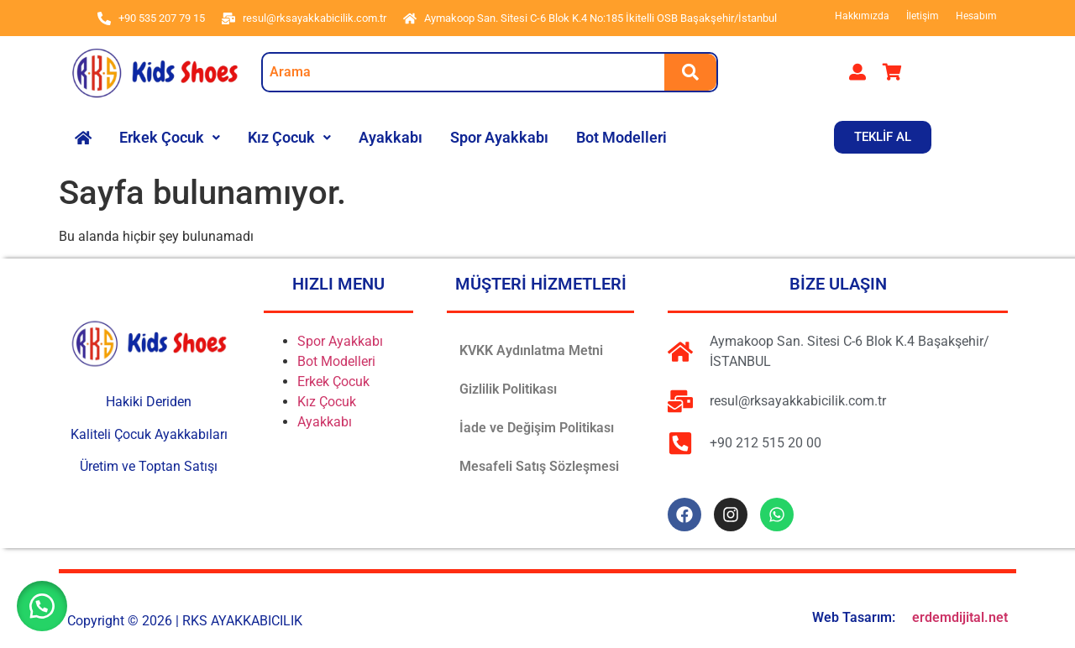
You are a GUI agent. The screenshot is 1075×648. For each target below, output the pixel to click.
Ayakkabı (390, 137)
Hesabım (976, 16)
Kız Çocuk (289, 137)
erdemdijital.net (960, 617)
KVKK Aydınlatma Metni (531, 350)
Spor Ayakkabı (499, 137)
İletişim (922, 16)
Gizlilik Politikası (508, 389)
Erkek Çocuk (169, 137)
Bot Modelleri (621, 137)
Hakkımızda (862, 16)
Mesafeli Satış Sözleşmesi (539, 466)
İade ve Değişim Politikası (536, 428)
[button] (170, 138)
